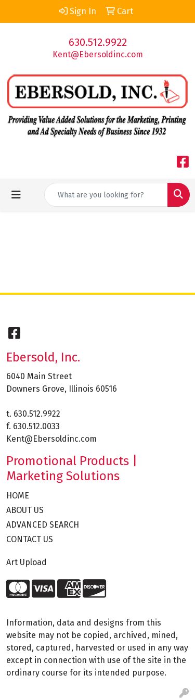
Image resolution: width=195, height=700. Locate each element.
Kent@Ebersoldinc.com (98, 54)
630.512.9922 (98, 42)
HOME (17, 496)
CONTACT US (29, 539)
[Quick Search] (106, 195)
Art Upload (26, 562)
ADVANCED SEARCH (42, 525)
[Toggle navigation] (16, 195)
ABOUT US (25, 510)
